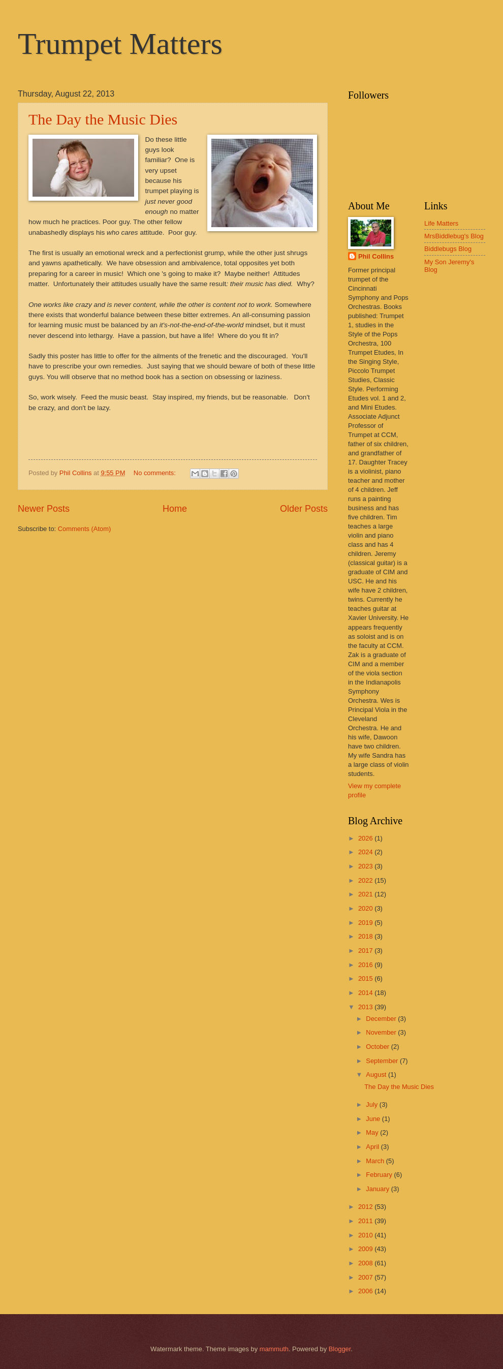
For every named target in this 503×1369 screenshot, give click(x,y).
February (380, 1174)
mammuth (274, 1349)
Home (175, 509)
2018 (366, 936)
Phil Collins (376, 256)
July (372, 1104)
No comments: (156, 473)
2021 (366, 894)
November (382, 1032)
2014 (366, 993)
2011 (366, 1221)
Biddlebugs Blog (447, 249)
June (374, 1119)
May (373, 1132)
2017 (366, 950)
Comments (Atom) (84, 529)
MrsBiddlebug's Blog (454, 236)
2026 (366, 838)
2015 (366, 978)
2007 (366, 1277)
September (383, 1061)
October (378, 1046)
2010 (366, 1235)
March (376, 1161)
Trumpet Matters (120, 43)
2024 (366, 852)
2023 (366, 866)
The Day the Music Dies (102, 119)
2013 (366, 1007)
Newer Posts (44, 509)
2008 (366, 1263)
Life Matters (441, 223)
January (378, 1189)
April (373, 1146)
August (377, 1074)
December (382, 1018)
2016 (366, 965)
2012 (366, 1206)
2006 (366, 1291)
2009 (366, 1249)
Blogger (340, 1349)
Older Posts (304, 509)
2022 (366, 880)
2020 (366, 908)
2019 (366, 922)
